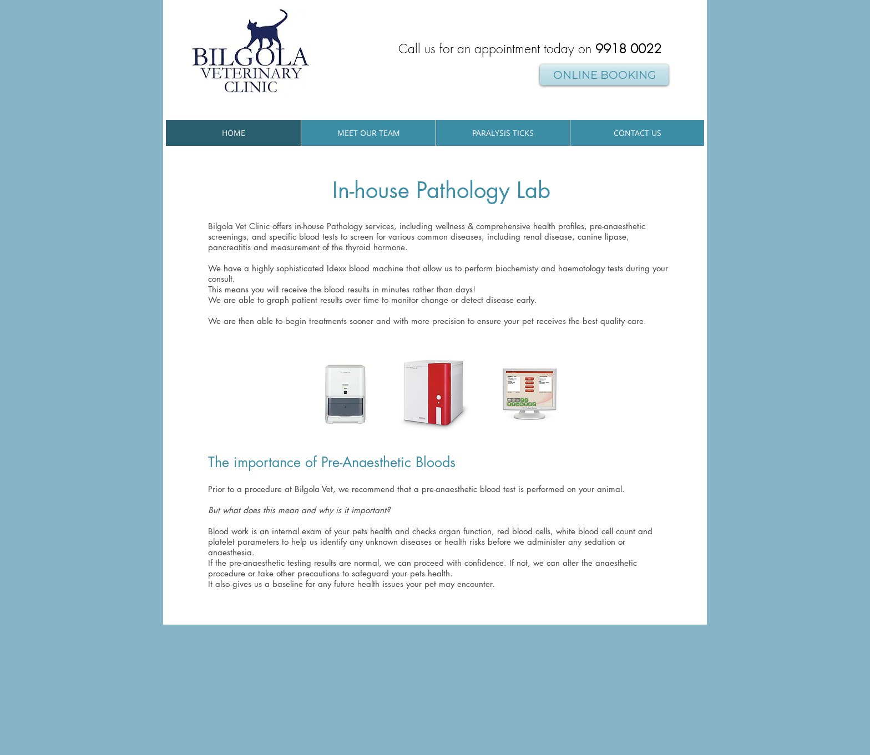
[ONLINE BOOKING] (604, 74)
